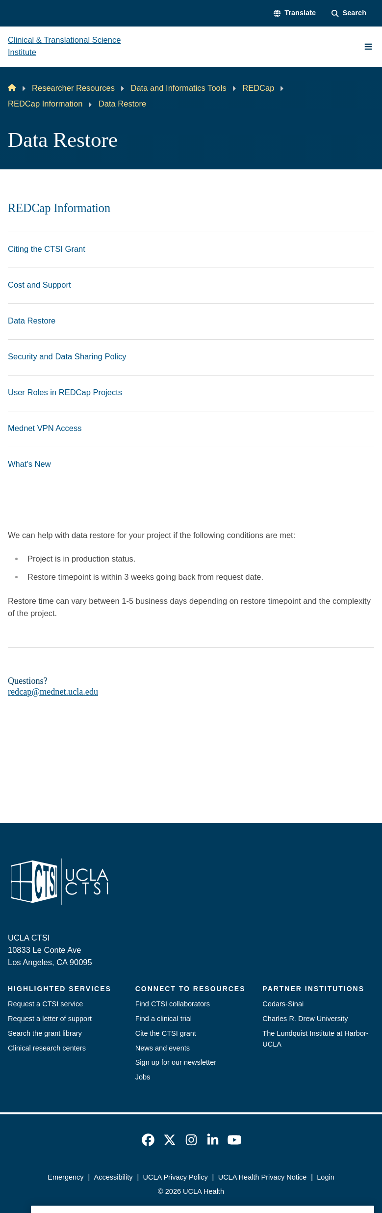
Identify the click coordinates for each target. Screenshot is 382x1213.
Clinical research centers (47, 1048)
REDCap (258, 88)
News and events (162, 1048)
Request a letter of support (50, 1019)
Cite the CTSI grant (165, 1033)
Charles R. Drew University (305, 1019)
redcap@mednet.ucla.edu (53, 692)
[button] (295, 13)
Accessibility (113, 1177)
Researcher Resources (73, 88)
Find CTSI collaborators (172, 1004)
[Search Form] (349, 13)
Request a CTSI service (45, 1004)
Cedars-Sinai (283, 1004)
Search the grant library (45, 1033)
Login (325, 1177)
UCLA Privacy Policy (175, 1177)
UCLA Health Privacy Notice (262, 1177)
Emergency (65, 1177)
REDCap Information (45, 103)
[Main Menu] (368, 47)
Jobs (143, 1077)
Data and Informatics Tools (178, 88)
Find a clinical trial (163, 1019)
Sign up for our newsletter (175, 1062)
